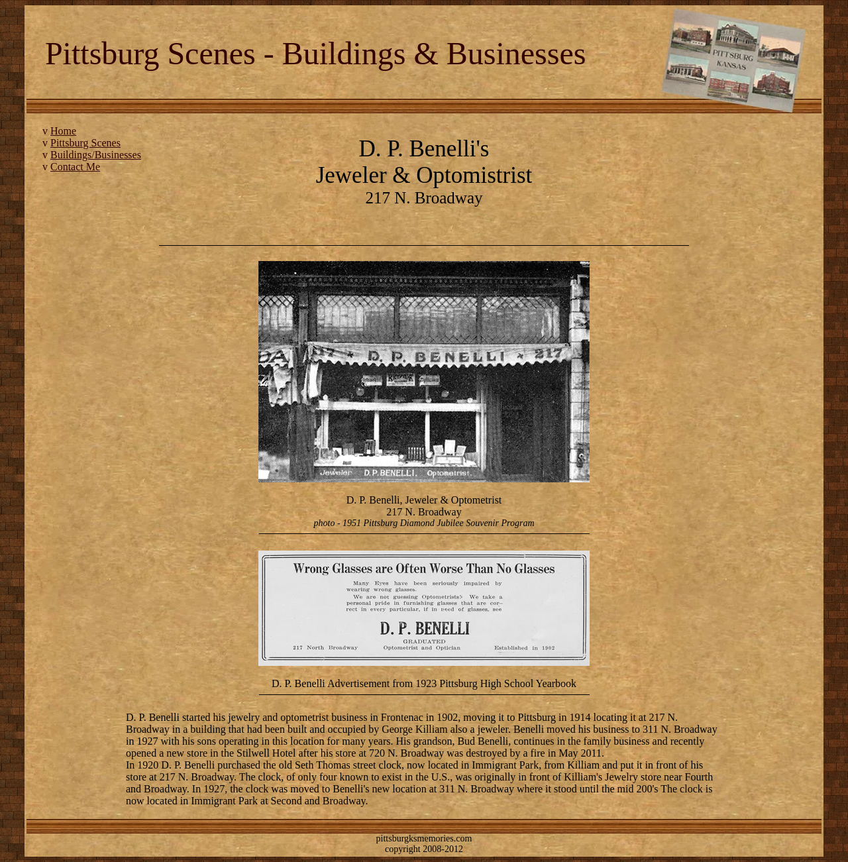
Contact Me (75, 166)
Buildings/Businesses (95, 154)
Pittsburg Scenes (85, 142)
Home (63, 130)
